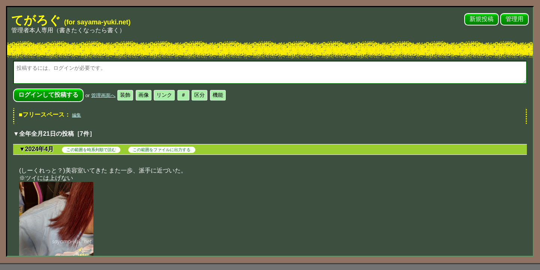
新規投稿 (482, 19)
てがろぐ (70, 20)
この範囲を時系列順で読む (91, 149)
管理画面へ (103, 95)
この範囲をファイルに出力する (161, 149)
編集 (76, 115)
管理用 (515, 19)
